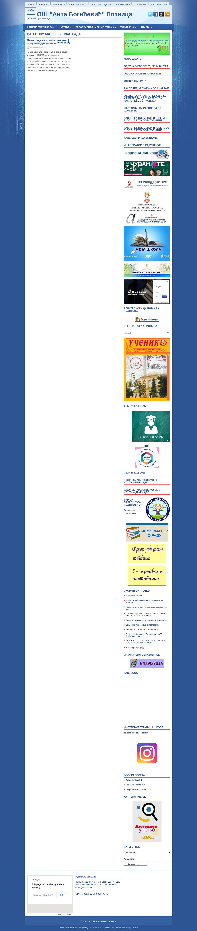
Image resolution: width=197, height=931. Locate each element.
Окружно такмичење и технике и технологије (146, 620)
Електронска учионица (140, 326)
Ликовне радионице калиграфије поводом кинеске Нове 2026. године (145, 614)
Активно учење (135, 796)
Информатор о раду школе (143, 145)
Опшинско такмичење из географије (142, 625)
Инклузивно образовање (142, 654)
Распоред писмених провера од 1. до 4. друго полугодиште (146, 119)
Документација (102, 4)
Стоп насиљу (77, 4)
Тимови (147, 26)
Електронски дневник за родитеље (141, 309)
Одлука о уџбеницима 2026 (142, 73)
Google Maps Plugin (65, 914)
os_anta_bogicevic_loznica (136, 733)
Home (31, 4)
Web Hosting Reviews (130, 928)
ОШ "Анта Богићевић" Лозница (102, 921)
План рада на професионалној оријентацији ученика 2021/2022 (48, 42)
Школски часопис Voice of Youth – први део (143, 481)
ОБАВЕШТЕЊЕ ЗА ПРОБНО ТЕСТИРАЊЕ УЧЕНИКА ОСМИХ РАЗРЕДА (146, 642)
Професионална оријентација (97, 26)
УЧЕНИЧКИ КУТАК (135, 406)
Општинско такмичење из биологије (142, 629)
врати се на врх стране (91, 894)
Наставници (160, 4)
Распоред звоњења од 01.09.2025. (147, 88)
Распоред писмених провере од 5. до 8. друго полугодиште (146, 129)
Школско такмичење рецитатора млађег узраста (144, 601)
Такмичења (129, 26)
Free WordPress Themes (98, 928)
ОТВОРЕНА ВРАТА (135, 81)
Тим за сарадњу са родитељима (133, 502)
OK (61, 895)
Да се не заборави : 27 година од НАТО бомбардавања (144, 635)
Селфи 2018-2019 (134, 472)
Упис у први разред (135, 647)
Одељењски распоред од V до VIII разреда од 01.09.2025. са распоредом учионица (145, 98)
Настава (66, 26)
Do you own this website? (42, 895)
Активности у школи (42, 26)
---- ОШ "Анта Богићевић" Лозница (79, 14)
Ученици (141, 4)
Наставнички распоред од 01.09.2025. (142, 109)
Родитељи (123, 4)
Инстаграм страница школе (143, 727)
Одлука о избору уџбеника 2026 (146, 66)
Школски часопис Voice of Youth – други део (143, 491)
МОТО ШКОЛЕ (132, 59)
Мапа (31, 10)
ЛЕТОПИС (59, 4)
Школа (44, 4)
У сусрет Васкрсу (134, 596)
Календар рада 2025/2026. (141, 137)
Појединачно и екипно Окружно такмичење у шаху (146, 608)
